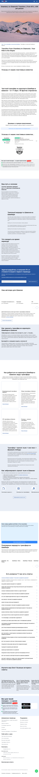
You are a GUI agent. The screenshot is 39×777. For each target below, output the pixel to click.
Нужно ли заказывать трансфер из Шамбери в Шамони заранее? (16, 605)
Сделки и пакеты (5, 723)
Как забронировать (24, 720)
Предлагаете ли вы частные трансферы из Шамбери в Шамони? (15, 593)
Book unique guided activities (19, 541)
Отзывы (3, 727)
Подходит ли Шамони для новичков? (10, 646)
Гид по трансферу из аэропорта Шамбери (12, 44)
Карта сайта (24, 773)
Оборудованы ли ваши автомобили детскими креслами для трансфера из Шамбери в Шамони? (18, 624)
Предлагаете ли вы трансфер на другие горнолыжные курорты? (16, 652)
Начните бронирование (7, 320)
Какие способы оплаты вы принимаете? (10, 602)
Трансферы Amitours (6, 742)
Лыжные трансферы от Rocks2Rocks (9, 731)
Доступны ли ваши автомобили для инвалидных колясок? (15, 627)
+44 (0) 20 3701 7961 (6, 754)
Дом (2, 44)
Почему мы (4, 729)
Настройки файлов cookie (25, 728)
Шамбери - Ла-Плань (5, 561)
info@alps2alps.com (6, 749)
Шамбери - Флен (16, 560)
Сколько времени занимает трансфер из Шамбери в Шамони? (15, 577)
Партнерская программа (7, 736)
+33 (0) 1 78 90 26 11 (6, 759)
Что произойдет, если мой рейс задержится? (12, 617)
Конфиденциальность (16, 773)
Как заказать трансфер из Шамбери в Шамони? (12, 599)
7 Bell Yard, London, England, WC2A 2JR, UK (10, 752)
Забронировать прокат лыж (19, 497)
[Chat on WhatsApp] (36, 770)
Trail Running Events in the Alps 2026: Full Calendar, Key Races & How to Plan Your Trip (9, 681)
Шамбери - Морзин (27, 560)
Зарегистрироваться (32, 281)
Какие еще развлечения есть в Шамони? (10, 649)
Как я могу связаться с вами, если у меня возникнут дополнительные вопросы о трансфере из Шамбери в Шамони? (17, 659)
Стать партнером (5, 738)
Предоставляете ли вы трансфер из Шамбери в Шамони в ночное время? (17, 630)
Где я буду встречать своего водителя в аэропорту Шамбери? (15, 614)
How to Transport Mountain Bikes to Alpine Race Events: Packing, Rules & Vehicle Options (23, 682)
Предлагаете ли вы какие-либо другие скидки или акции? (14, 644)
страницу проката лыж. (23, 474)
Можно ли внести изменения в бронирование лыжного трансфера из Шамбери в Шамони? (17, 608)
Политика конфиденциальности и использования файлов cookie (14, 277)
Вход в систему (23, 726)
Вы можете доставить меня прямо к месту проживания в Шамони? (16, 620)
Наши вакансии (5, 744)
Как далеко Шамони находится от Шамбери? (11, 583)
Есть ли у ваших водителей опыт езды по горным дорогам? (15, 596)
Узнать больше (24, 406)
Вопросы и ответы (24, 722)
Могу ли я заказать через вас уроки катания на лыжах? (14, 641)
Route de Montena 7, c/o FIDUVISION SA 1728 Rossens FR (13, 757)
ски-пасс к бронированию (31, 453)
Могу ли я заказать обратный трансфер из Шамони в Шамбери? (15, 655)
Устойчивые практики (6, 725)
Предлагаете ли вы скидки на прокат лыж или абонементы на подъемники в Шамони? (18, 638)
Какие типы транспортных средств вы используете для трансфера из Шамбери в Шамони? (17, 587)
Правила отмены (23, 724)
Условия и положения (6, 773)
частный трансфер (9, 317)
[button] (37, 307)
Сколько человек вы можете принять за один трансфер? (14, 590)
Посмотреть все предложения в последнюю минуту (19, 128)
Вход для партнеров (6, 740)
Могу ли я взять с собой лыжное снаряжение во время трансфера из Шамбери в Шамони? (17, 634)
